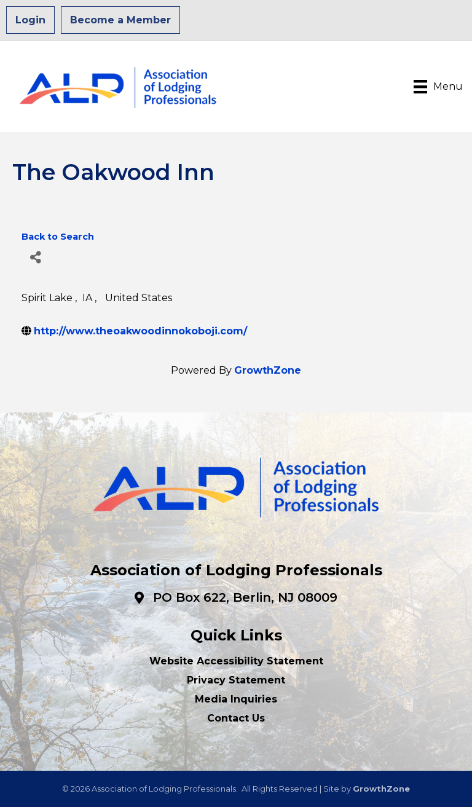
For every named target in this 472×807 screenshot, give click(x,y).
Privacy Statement (236, 680)
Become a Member (120, 20)
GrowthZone (267, 370)
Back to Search (58, 236)
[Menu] (438, 87)
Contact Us (236, 718)
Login (30, 20)
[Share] (35, 257)
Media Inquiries (236, 699)
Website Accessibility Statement (236, 661)
